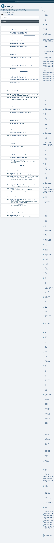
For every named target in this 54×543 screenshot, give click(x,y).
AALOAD (46, 13)
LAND (45, 346)
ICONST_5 (46, 221)
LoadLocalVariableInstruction (19, 9)
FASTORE (46, 153)
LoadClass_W (47, 434)
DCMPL (45, 105)
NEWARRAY (46, 469)
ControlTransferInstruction (29, 35)
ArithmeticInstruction (48, 40)
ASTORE (46, 28)
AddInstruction (47, 37)
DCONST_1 (46, 108)
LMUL (45, 375)
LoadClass (46, 433)
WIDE (45, 542)
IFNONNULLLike (47, 250)
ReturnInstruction (23, 71)
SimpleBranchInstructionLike (48, 513)
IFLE (45, 241)
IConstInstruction (48, 224)
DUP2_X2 (46, 138)
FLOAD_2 (46, 167)
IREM (45, 302)
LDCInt (46, 360)
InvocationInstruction (48, 331)
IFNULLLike (46, 253)
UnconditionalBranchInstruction (48, 537)
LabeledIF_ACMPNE (47, 412)
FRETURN (46, 174)
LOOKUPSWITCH (20, 60)
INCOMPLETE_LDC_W (47, 291)
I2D (45, 205)
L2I (45, 342)
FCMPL (45, 155)
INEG (45, 292)
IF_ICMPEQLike (47, 263)
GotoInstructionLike (48, 201)
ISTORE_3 (46, 312)
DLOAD (45, 113)
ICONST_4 (46, 220)
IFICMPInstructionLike (48, 240)
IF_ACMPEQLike (47, 258)
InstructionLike (47, 324)
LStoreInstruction (48, 394)
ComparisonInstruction (48, 57)
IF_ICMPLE (46, 269)
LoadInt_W (46, 445)
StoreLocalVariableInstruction (48, 526)
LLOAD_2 (46, 371)
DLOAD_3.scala (10, 14)
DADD (45, 100)
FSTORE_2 (46, 179)
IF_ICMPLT (46, 272)
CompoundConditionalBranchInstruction (19, 33)
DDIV (45, 110)
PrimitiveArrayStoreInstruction (48, 491)
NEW (15, 68)
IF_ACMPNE (46, 259)
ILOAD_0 (46, 279)
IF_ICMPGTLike (47, 268)
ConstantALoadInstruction (49, 66)
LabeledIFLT (47, 405)
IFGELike (46, 235)
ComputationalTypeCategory (32, 184)
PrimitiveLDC (47, 492)
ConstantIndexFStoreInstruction (48, 76)
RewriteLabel (47, 503)
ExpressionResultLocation (49, 145)
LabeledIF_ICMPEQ (47, 413)
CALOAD (46, 52)
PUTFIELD (46, 485)
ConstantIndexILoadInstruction (48, 78)
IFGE (45, 234)
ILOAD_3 (46, 283)
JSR (45, 332)
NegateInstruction (48, 473)
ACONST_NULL (47, 15)
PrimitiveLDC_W (47, 493)
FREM (45, 173)
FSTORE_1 (46, 178)
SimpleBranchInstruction (49, 511)
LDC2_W (46, 355)
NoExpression (47, 474)
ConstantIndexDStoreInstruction (48, 72)
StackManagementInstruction (47, 524)
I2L (45, 207)
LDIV (45, 366)
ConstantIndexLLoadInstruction (48, 82)
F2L (45, 149)
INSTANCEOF (46, 293)
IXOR (45, 317)
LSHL (45, 384)
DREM (45, 123)
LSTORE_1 (46, 389)
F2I (45, 148)
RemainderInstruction (48, 498)
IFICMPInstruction (48, 239)
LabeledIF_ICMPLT (47, 418)
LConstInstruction (48, 352)
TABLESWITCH (20, 82)
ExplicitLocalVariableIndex (47, 144)
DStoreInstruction (48, 133)
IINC (45, 277)
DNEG (45, 122)
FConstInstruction (48, 160)
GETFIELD (46, 192)
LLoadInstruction (47, 374)
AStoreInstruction (48, 34)
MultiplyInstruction (48, 466)
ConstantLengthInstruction (47, 86)
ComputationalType (23, 87)
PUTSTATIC (46, 486)
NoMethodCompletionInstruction (48, 476)
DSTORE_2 (46, 129)
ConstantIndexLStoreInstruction (48, 84)
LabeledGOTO (47, 398)
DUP (45, 134)
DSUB (45, 132)
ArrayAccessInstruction (49, 41)
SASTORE (46, 506)
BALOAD (46, 45)
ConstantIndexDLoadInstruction (48, 70)
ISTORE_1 (46, 310)
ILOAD (45, 278)
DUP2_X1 (46, 137)
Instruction (47, 322)
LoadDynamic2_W (47, 439)
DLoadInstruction (47, 119)
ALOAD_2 (46, 20)
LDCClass (46, 356)
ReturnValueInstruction (49, 502)
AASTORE (46, 14)
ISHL (45, 305)
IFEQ (45, 231)
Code (34, 94)
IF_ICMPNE (46, 274)
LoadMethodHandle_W (48, 451)
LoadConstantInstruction (49, 435)
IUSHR (45, 316)
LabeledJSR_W (47, 423)
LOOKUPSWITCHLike (47, 379)
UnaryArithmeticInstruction (47, 535)
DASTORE (46, 103)
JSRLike (46, 336)
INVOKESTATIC (47, 298)
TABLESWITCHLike (47, 533)
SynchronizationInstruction (47, 530)
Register (46, 497)
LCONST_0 (46, 350)
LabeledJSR (46, 422)
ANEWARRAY (46, 24)
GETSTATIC (46, 193)
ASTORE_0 (46, 29)
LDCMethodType (47, 362)
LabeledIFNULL (47, 409)
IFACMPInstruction (48, 229)
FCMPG (45, 154)
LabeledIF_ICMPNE (47, 419)
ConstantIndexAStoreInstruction (48, 68)
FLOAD (45, 163)
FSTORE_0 (46, 177)
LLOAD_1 (46, 370)
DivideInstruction (48, 142)
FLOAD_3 (46, 168)
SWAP (45, 508)
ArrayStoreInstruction (48, 44)
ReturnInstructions (48, 501)
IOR (45, 301)
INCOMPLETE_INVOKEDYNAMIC (49, 287)
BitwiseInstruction (48, 49)
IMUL (45, 286)
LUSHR (45, 395)
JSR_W (45, 337)
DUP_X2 (46, 141)
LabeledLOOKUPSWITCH (48, 424)
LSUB (45, 393)
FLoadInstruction (47, 169)
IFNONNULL (46, 249)
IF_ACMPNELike (47, 260)
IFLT (45, 244)
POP (45, 482)
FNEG (45, 172)
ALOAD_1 (46, 19)
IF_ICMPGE (46, 264)
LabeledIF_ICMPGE (47, 414)
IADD (45, 210)
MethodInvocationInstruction (48, 465)
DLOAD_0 (46, 114)
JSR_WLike (46, 338)
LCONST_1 (46, 351)
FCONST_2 (46, 159)
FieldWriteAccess (47, 187)
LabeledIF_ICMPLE (47, 417)
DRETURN (46, 124)
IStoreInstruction (48, 315)
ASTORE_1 (46, 30)
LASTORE (46, 347)
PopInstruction (47, 487)
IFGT (45, 236)
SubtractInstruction (48, 527)
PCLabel (46, 481)
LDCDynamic (46, 357)
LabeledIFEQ (47, 400)
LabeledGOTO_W (47, 399)
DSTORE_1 (46, 128)
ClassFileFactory (47, 56)
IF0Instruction (47, 226)
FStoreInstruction (48, 183)
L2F (45, 341)
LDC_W (45, 365)
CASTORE (46, 53)
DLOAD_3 (46, 118)
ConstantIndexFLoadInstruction (48, 74)
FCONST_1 (46, 158)
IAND (45, 212)
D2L (45, 99)
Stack (45, 518)
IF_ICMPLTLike (47, 273)
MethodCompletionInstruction (48, 463)
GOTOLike (46, 196)
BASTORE (46, 46)
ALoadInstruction (47, 23)
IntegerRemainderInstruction (48, 330)
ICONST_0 (46, 215)
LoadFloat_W (47, 443)
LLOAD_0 (46, 369)
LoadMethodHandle (47, 450)
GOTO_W (46, 197)
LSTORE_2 (46, 390)
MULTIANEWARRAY (47, 461)
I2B (45, 202)
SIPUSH (46, 507)
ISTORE (46, 307)
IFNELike (46, 248)
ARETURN (46, 25)
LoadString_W (47, 456)
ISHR (45, 306)
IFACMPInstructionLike (48, 230)
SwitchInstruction (48, 528)
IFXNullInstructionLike (49, 255)
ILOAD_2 (46, 282)
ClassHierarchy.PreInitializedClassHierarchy (20, 178)
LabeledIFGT (47, 403)
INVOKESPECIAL (47, 297)
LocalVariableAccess (48, 457)
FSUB (45, 182)
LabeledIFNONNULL (47, 408)
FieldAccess (47, 184)
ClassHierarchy (30, 177)
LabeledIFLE (47, 404)
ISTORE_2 (46, 311)
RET (45, 494)
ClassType (22, 160)
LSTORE (46, 386)
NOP (45, 470)
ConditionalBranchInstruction (48, 63)
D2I (45, 98)
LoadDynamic (47, 438)
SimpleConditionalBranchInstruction (18, 77)
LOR (45, 380)
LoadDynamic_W (47, 440)
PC (26, 94)
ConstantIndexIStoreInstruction (48, 80)
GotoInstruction (22, 40)
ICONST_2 (46, 217)
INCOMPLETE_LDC (47, 288)
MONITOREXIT (47, 460)
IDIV (45, 225)
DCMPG (45, 104)
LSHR (45, 385)
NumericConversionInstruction (48, 480)
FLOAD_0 (46, 164)
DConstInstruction (48, 109)
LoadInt (46, 444)
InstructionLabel (47, 323)
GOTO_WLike (46, 198)
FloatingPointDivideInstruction (48, 189)
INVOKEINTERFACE (47, 296)
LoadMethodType (47, 452)
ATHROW (17, 26)
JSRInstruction (47, 333)
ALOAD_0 (46, 18)
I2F (45, 206)
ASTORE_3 (46, 33)
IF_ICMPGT (46, 267)
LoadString (46, 455)
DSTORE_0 (46, 127)
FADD (45, 150)
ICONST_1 (46, 216)
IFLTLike (46, 245)
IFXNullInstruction (48, 254)
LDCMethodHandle (47, 361)
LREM (45, 381)
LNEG (45, 376)
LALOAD (46, 345)
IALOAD (46, 211)
